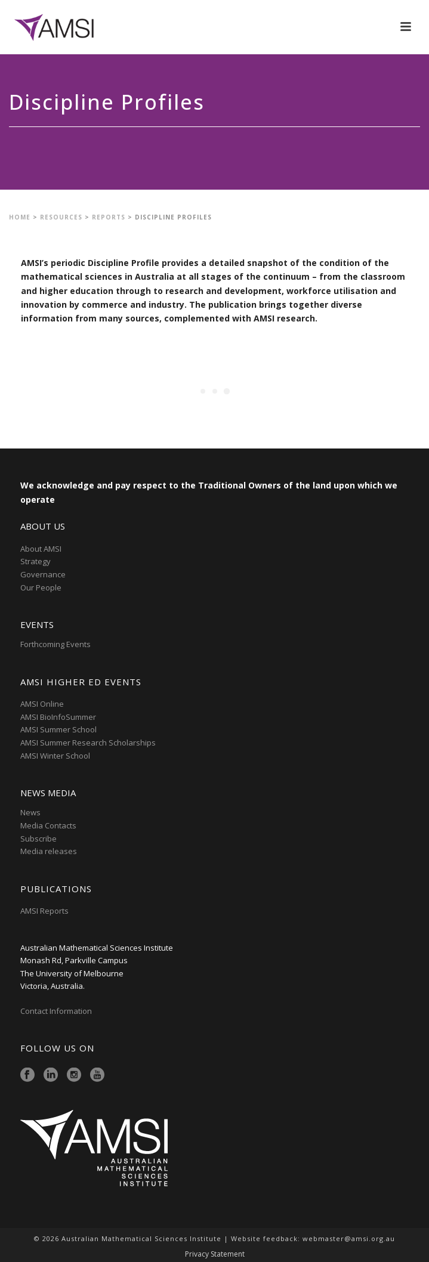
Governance (43, 574)
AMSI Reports (44, 910)
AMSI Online (42, 703)
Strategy (35, 561)
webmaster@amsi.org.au (349, 1238)
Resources (61, 217)
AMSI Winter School (55, 755)
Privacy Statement (215, 1254)
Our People (40, 587)
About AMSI (40, 548)
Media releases (48, 851)
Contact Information (57, 1011)
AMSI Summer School (58, 729)
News (30, 812)
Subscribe (38, 838)
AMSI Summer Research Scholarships (88, 742)
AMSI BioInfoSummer (58, 717)
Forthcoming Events (55, 644)
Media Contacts (48, 825)
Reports (108, 217)
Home (19, 217)
